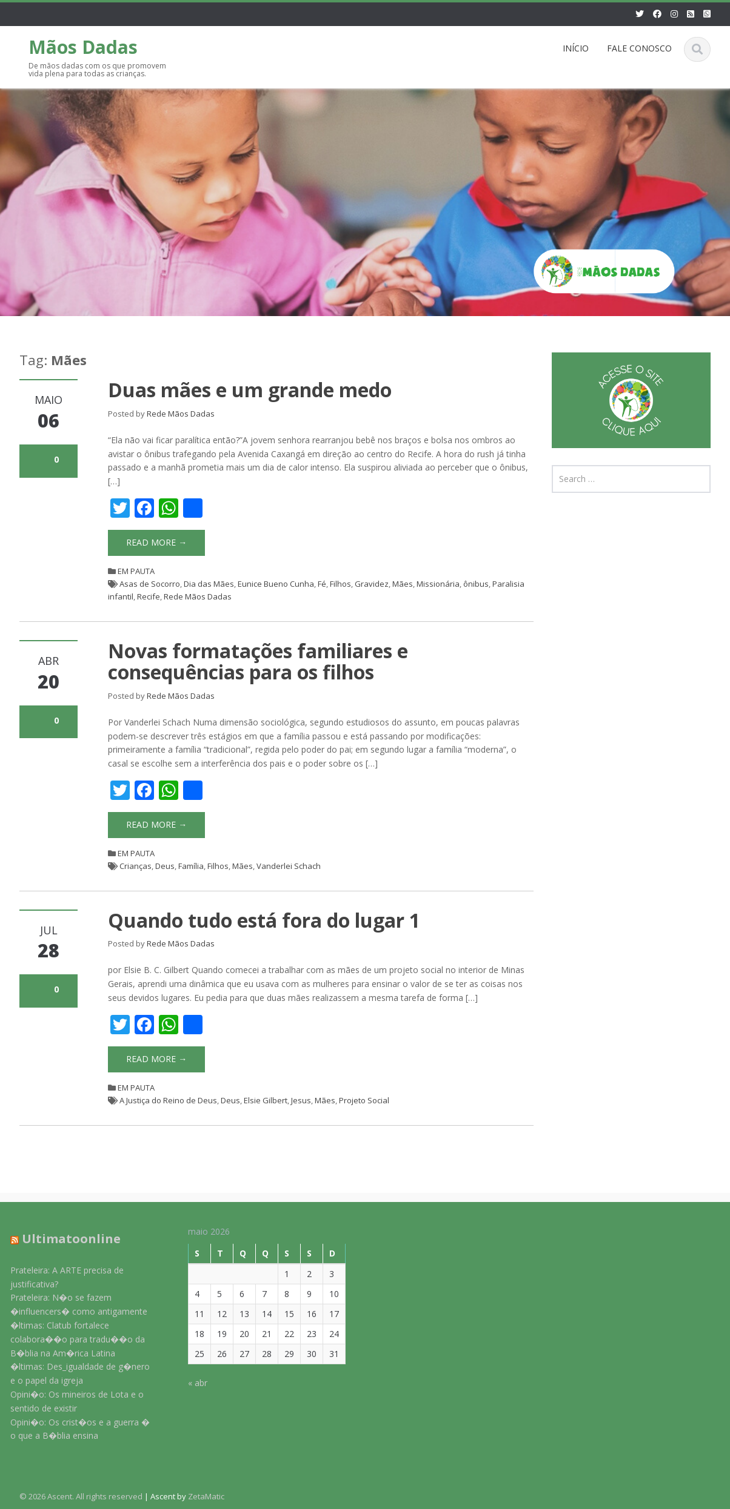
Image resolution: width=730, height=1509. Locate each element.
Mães (402, 583)
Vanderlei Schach (288, 865)
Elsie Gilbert (265, 1100)
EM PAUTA (136, 571)
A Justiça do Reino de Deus (168, 1100)
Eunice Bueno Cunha (276, 583)
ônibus (476, 583)
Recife (148, 596)
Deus (165, 865)
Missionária (438, 583)
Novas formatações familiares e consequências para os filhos (258, 661)
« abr (188, 1382)
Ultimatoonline (62, 1238)
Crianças (135, 865)
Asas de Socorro (149, 583)
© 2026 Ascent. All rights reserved (80, 1496)
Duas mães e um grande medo (250, 390)
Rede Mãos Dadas (181, 413)
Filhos (340, 583)
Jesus (301, 1100)
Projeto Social (364, 1100)
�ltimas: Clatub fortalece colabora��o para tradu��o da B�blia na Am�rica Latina (69, 1339)
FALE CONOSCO (639, 48)
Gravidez (372, 583)
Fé (322, 583)
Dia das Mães (209, 583)
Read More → (156, 542)
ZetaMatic (206, 1496)
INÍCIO (576, 48)
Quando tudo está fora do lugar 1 (264, 920)
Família (191, 865)
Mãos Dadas (83, 47)
